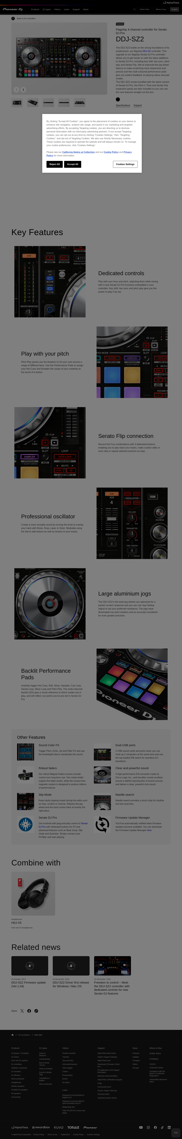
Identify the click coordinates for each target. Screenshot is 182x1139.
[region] (92, 143)
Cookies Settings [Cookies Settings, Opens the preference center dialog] (125, 164)
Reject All (54, 164)
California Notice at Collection (78, 152)
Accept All (72, 164)
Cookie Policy (111, 152)
